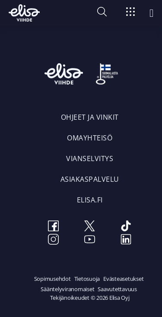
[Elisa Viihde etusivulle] (24, 13)
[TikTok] (126, 227)
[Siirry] (130, 13)
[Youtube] (90, 240)
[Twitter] (90, 227)
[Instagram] (53, 240)
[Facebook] (53, 227)
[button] (102, 14)
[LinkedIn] (126, 240)
